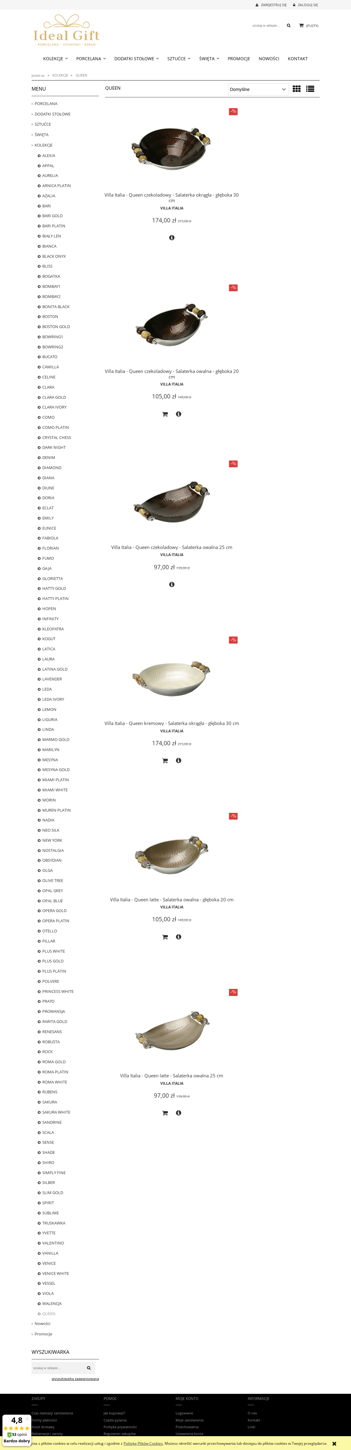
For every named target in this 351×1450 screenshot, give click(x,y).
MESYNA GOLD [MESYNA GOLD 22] (56, 769)
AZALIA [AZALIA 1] (48, 195)
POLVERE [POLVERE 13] (50, 981)
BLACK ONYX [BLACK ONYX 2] (54, 256)
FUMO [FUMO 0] (48, 558)
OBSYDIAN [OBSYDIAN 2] (52, 860)
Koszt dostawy (43, 1427)
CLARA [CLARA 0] (48, 387)
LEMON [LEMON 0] (49, 709)
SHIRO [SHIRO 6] (48, 1162)
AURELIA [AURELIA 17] (50, 175)
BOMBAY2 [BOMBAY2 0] (51, 296)
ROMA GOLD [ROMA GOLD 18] (54, 1061)
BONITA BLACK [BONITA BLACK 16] (56, 306)
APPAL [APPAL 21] (48, 165)
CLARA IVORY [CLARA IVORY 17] (54, 407)
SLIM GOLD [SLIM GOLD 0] (52, 1192)
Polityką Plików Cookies (143, 1443)
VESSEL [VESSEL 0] (48, 1283)
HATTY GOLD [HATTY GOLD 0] (54, 588)
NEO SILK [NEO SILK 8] (50, 830)
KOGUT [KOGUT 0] (48, 638)
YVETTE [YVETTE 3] (48, 1233)
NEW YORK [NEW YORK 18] (52, 840)
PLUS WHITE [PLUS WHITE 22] (53, 951)
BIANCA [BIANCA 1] (49, 246)
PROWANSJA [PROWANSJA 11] (53, 1011)
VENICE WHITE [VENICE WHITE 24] (55, 1273)
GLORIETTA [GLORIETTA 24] (52, 578)
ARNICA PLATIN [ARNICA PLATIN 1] (56, 185)
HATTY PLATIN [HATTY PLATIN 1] (55, 598)
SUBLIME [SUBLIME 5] (50, 1213)
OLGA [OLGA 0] (47, 870)
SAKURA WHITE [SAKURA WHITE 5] (56, 1112)
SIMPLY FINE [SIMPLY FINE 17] (54, 1172)
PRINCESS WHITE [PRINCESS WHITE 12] (58, 991)
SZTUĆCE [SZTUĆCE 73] (43, 124)
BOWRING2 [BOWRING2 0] (52, 347)
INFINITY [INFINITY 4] (50, 618)
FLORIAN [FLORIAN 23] (50, 548)
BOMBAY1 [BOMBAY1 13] (51, 286)
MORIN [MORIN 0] (49, 800)
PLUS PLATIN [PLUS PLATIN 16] (54, 971)
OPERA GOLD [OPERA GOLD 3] (54, 910)
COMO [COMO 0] (48, 417)
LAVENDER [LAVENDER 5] (52, 679)
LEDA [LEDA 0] (47, 689)
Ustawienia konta (189, 1433)
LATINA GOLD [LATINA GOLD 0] (54, 669)
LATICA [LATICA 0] (48, 649)
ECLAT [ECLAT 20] (48, 508)
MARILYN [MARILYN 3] (50, 749)
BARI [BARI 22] (46, 206)
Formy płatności (44, 1420)
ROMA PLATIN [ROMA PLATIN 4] (55, 1072)
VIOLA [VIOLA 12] (48, 1293)
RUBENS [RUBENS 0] (49, 1092)
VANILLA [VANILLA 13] (50, 1253)
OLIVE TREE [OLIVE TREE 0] (52, 880)
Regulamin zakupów (120, 1433)
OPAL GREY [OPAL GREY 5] (52, 890)
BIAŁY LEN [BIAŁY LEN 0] (51, 236)
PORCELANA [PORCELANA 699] (46, 103)
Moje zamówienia (190, 1420)
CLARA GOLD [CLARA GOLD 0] (54, 397)
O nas (252, 1413)
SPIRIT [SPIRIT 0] (48, 1202)
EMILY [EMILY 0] (48, 518)
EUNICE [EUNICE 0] (49, 528)
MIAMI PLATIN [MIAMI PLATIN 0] (55, 779)
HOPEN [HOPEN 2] (49, 608)
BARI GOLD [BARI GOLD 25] (52, 215)
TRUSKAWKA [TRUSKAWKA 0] (53, 1223)
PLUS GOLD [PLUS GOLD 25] (52, 961)
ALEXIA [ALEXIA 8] (48, 155)
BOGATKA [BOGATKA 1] (51, 276)
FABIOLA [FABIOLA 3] (50, 538)
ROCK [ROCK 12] (47, 1051)
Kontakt (254, 1420)
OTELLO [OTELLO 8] (49, 931)
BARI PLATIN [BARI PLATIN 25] (53, 226)
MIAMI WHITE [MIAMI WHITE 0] (55, 790)
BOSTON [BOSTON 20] (50, 316)
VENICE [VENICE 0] (49, 1263)
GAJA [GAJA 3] (47, 568)
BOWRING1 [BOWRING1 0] (52, 336)
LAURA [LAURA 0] (48, 659)
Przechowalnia (187, 1427)
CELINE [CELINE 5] (48, 377)
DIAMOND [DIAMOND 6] (51, 467)
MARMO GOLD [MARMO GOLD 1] (55, 739)
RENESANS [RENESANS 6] (52, 1031)
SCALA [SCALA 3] (48, 1132)
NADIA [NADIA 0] (48, 820)
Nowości (42, 1323)
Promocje (43, 1334)
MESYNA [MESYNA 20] (50, 759)
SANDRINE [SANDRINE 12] (52, 1122)
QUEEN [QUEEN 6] (48, 1313)
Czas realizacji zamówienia (52, 1413)
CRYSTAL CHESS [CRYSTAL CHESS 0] (56, 437)
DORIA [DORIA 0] (48, 497)
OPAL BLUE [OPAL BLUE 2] (52, 900)
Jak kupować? (114, 1413)
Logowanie (184, 1413)
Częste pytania (115, 1420)
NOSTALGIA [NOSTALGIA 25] (53, 850)
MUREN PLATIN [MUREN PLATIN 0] (56, 810)
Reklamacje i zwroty (47, 1433)
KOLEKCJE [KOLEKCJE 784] (43, 145)
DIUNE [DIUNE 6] (48, 488)
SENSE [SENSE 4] (48, 1142)
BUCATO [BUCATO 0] (49, 356)
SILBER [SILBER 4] (48, 1182)
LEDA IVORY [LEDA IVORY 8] (53, 699)
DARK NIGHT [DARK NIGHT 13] (54, 447)
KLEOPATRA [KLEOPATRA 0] (53, 629)
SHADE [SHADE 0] (48, 1152)
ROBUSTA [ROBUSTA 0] (51, 1041)
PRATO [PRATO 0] (48, 1001)
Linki (251, 1427)
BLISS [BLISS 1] (47, 266)
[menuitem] (55, 58)
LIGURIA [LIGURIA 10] (49, 719)
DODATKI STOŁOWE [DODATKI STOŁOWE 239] (53, 114)
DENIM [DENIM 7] (48, 457)
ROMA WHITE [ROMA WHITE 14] (54, 1082)
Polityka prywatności (120, 1427)
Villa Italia (138, 191)
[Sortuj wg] (258, 89)
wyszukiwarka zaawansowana (75, 1378)
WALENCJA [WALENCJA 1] (52, 1303)
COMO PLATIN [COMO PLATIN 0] (55, 427)
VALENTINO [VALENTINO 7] (53, 1243)
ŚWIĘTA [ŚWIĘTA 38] (41, 134)
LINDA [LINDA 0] (48, 729)
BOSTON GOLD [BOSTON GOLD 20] (56, 326)
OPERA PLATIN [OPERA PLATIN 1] (55, 920)
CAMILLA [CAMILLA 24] (50, 367)
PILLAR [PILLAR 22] (48, 941)
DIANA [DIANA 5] (48, 477)
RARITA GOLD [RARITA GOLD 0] (54, 1021)
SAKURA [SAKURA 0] (49, 1102)
